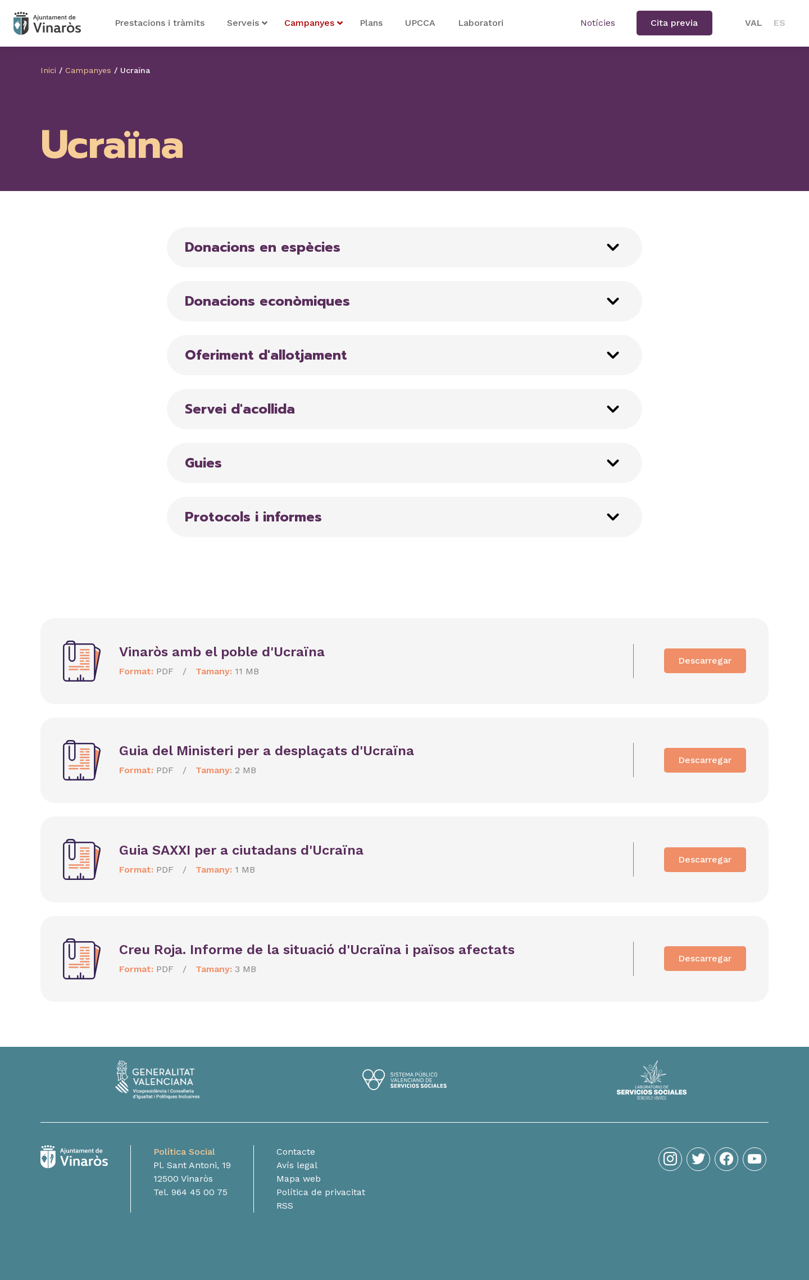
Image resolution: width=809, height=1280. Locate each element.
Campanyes (88, 70)
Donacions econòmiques (267, 301)
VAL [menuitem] (753, 22)
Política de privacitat (320, 1192)
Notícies (597, 22)
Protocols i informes (253, 517)
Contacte (295, 1151)
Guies (203, 463)
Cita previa (674, 22)
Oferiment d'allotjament (266, 355)
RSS (284, 1205)
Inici (48, 70)
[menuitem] (753, 23)
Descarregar (704, 660)
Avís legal (296, 1165)
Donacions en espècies (262, 247)
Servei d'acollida (240, 409)
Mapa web (298, 1178)
